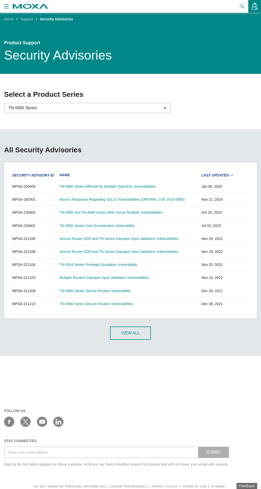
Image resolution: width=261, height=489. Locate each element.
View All (130, 333)
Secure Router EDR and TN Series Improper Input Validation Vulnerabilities (119, 239)
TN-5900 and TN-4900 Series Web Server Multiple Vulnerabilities (111, 212)
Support (26, 19)
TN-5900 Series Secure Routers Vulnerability (95, 291)
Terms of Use (194, 486)
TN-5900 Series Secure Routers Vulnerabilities (97, 304)
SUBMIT (213, 452)
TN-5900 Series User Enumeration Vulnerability (97, 226)
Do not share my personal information (70, 486)
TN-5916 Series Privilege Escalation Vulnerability (98, 265)
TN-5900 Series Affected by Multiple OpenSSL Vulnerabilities (108, 186)
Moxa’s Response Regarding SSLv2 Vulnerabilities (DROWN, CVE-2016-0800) (122, 199)
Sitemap (218, 486)
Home (9, 19)
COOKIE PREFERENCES (128, 486)
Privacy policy (164, 486)
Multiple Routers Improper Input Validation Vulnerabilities (104, 278)
